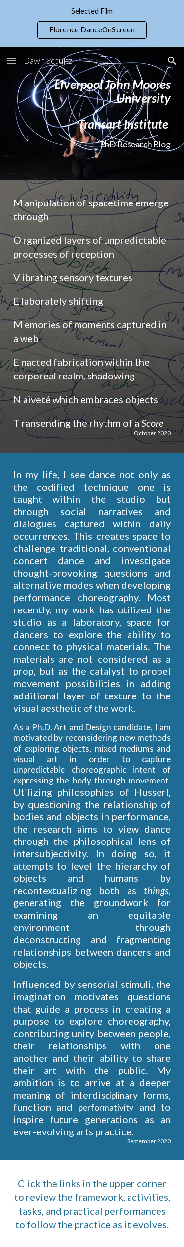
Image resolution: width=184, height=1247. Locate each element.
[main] (92, 113)
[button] (12, 60)
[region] (92, 23)
